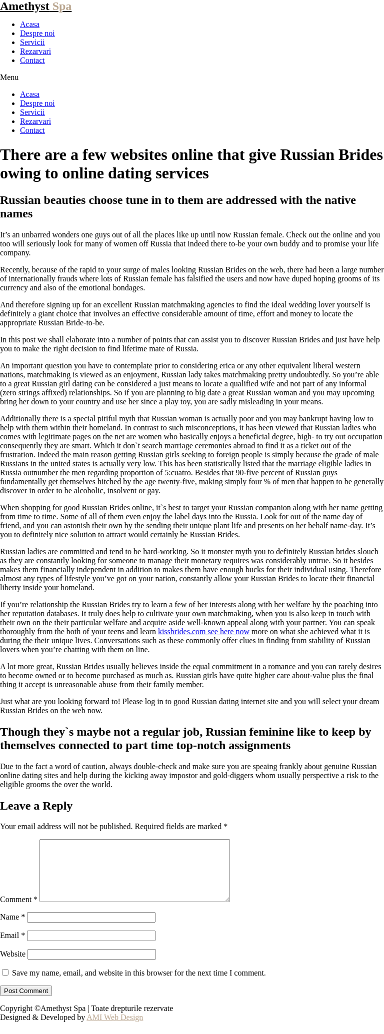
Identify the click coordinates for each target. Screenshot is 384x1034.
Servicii (32, 42)
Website (13, 966)
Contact (32, 60)
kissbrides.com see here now (204, 631)
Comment (19, 911)
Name (12, 929)
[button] (192, 77)
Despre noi (37, 33)
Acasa (30, 24)
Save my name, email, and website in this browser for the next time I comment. (139, 985)
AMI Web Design (114, 1029)
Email (12, 947)
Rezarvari (35, 51)
